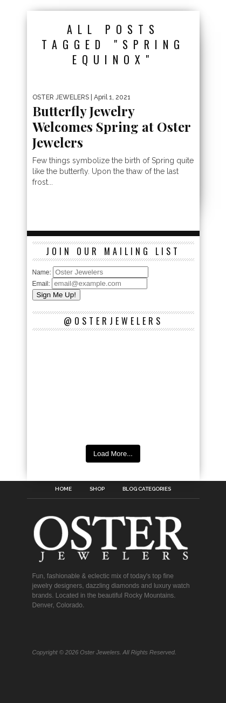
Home (63, 489)
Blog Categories (146, 489)
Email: (42, 283)
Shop (97, 489)
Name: (42, 272)
